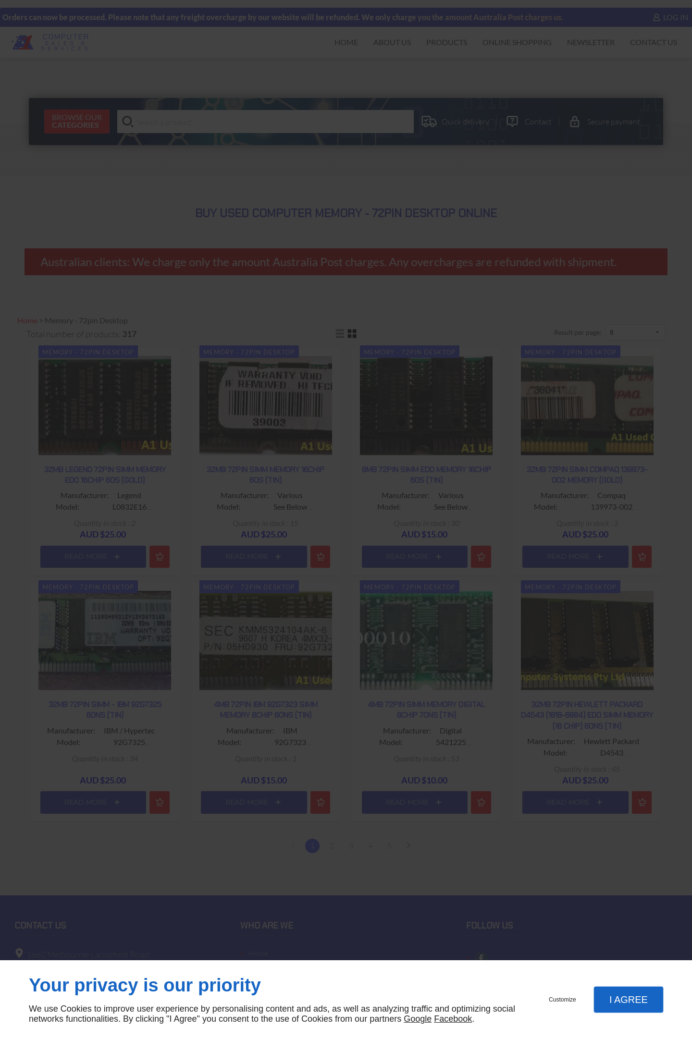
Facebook (453, 1019)
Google (418, 1019)
